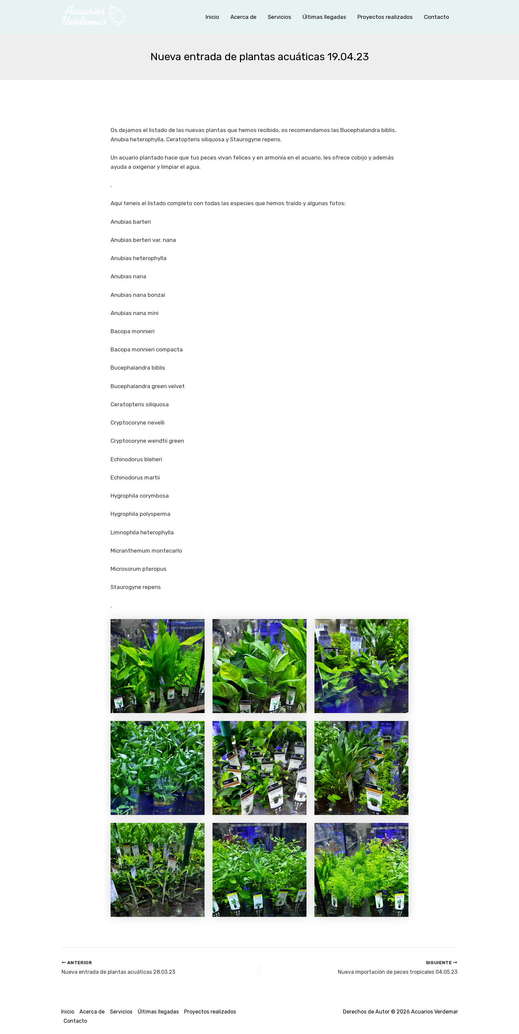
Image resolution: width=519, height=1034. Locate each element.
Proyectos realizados (385, 17)
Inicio (212, 17)
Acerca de (243, 17)
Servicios (279, 17)
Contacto (436, 17)
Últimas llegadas (324, 17)
